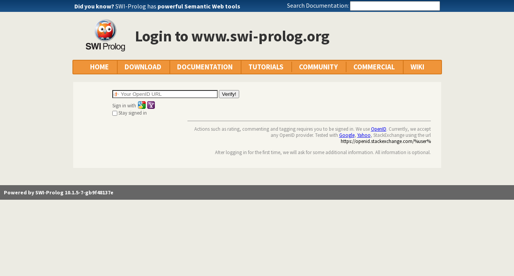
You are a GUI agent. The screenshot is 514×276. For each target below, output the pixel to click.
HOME (99, 66)
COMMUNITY (318, 66)
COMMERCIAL (374, 66)
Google (347, 135)
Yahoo (364, 135)
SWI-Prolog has (177, 6)
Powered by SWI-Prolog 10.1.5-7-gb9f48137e (58, 192)
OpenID (378, 129)
